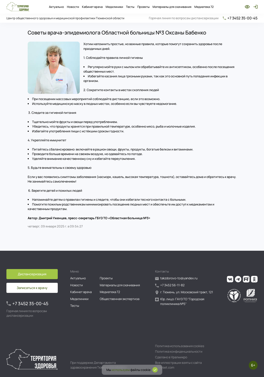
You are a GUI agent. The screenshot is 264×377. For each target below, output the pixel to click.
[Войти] (255, 6)
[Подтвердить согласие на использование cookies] (155, 369)
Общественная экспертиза (119, 299)
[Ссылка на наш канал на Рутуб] (246, 279)
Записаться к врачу (32, 288)
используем (121, 370)
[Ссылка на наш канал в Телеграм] (238, 279)
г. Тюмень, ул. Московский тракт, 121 (184, 292)
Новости (73, 7)
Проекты (143, 7)
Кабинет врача (92, 7)
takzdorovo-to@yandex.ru (176, 278)
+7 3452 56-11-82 (170, 285)
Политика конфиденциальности (178, 351)
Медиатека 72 (204, 7)
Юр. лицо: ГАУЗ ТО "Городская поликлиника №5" (179, 301)
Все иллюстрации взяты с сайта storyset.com (178, 365)
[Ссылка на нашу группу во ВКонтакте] (230, 279)
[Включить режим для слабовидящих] (247, 6)
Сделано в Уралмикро (171, 357)
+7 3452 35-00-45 (240, 18)
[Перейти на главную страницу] (17, 6)
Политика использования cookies (179, 346)
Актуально (56, 7)
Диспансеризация (32, 274)
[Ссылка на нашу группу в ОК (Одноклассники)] (254, 279)
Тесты (130, 7)
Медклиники (114, 7)
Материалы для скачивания (172, 7)
